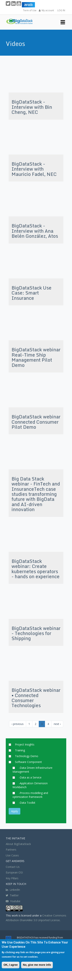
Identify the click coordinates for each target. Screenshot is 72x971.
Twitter (12, 895)
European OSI (14, 872)
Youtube (15, 901)
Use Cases (12, 855)
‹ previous (18, 724)
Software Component (28, 762)
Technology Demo (26, 756)
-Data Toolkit (27, 802)
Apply (14, 811)
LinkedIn (13, 890)
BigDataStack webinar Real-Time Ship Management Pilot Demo (36, 357)
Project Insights (24, 744)
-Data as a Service (30, 777)
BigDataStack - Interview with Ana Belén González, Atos (35, 231)
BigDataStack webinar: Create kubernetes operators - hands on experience (36, 568)
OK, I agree (10, 964)
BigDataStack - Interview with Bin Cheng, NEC (32, 107)
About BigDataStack (18, 844)
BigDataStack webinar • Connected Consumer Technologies (36, 697)
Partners (11, 849)
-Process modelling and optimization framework (30, 795)
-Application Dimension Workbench (30, 785)
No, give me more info (37, 964)
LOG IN (61, 10)
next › (57, 724)
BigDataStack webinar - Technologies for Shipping (36, 633)
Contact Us (13, 867)
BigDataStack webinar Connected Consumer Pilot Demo (36, 422)
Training (20, 750)
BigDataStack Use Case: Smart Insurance (31, 293)
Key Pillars (12, 878)
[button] (62, 21)
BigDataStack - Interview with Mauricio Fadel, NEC (34, 169)
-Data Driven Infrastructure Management (32, 769)
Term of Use (29, 10)
